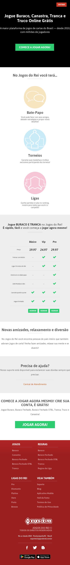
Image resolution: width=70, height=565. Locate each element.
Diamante (16, 489)
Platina (14, 493)
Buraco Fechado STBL (22, 464)
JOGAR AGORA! (35, 425)
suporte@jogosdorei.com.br (41, 539)
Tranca (15, 468)
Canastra (16, 455)
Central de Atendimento (35, 384)
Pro (12, 484)
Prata (13, 502)
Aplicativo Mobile (45, 493)
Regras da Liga (45, 468)
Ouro (13, 498)
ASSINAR (32, 311)
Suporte (40, 484)
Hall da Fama (43, 498)
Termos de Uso (44, 502)
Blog (39, 489)
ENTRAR (61, 5)
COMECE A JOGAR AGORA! (34, 47)
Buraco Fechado (19, 459)
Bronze (14, 507)
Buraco (15, 450)
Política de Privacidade (48, 507)
